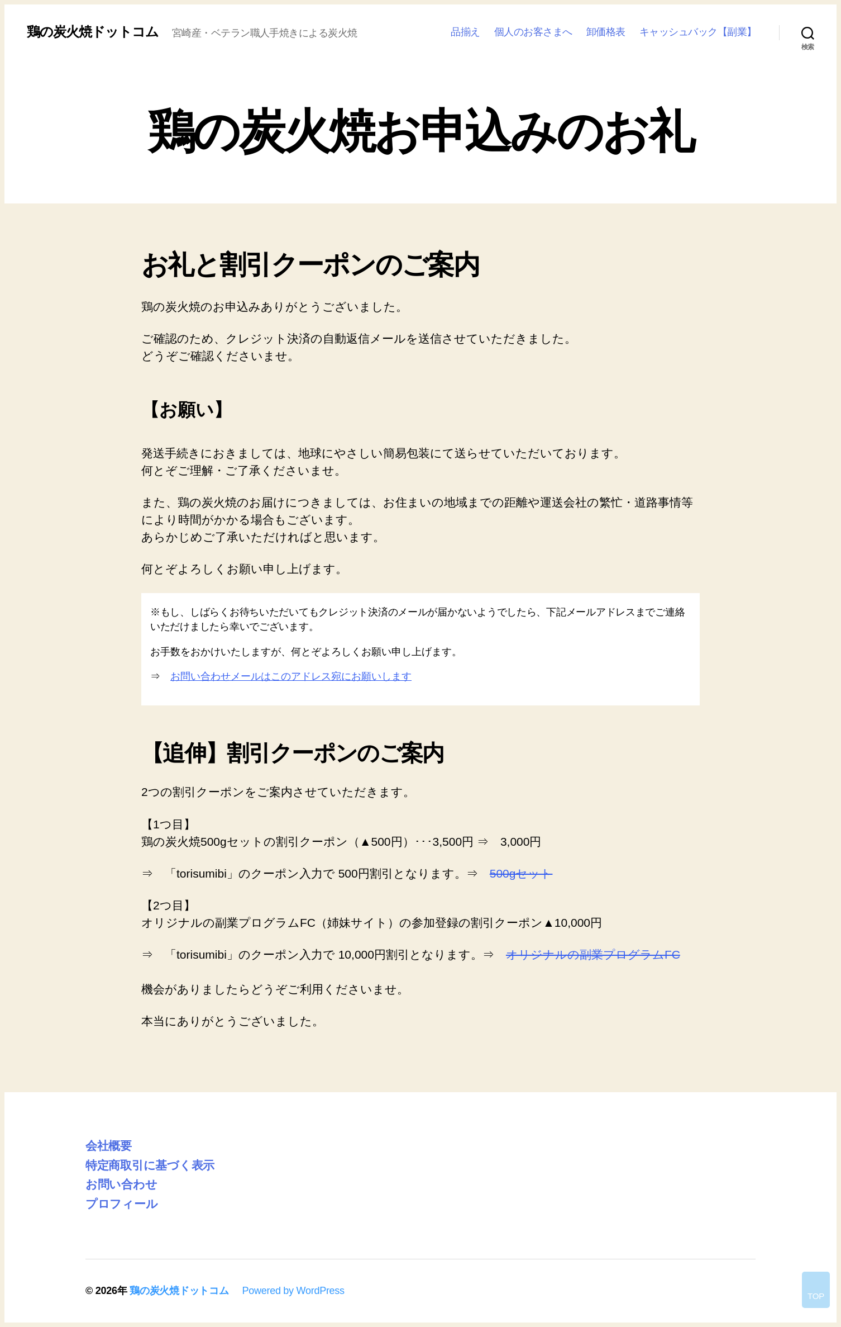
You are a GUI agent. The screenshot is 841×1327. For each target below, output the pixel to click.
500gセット (521, 873)
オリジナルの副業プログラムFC (593, 954)
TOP (815, 1296)
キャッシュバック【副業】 (698, 31)
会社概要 (108, 1145)
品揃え (465, 31)
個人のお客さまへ (533, 31)
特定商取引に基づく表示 (149, 1165)
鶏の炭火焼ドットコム (93, 32)
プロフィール (121, 1203)
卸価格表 (605, 31)
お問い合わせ (121, 1184)
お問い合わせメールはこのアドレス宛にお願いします (291, 676)
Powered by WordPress (293, 1290)
